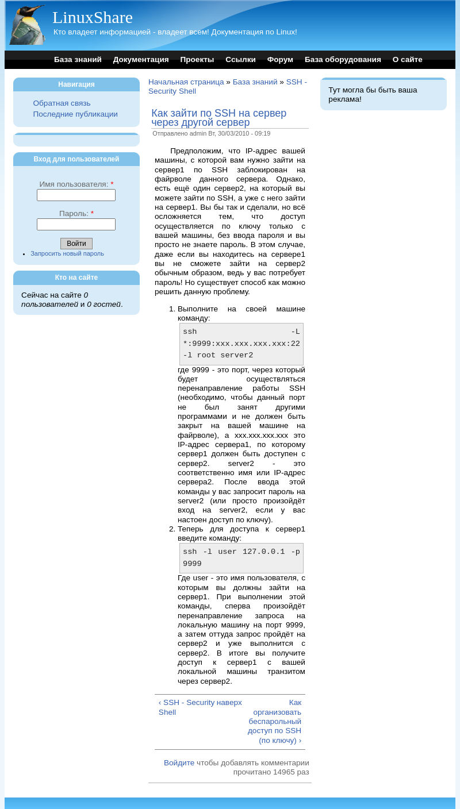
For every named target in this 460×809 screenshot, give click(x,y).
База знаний (78, 59)
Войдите (179, 762)
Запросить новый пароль (67, 253)
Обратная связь (61, 103)
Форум (280, 59)
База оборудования (343, 59)
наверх (229, 702)
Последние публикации (75, 114)
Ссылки (240, 59)
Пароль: (76, 213)
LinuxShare (92, 16)
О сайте (408, 59)
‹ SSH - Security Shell (186, 707)
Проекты (197, 59)
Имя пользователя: (76, 184)
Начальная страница (186, 82)
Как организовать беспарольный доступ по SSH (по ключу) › (274, 721)
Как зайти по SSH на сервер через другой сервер (218, 117)
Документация (141, 59)
